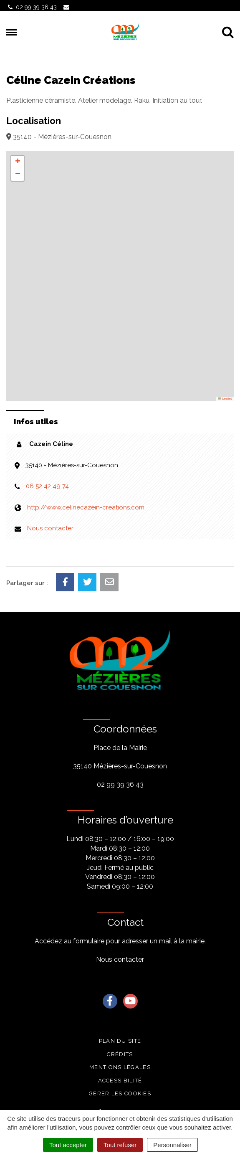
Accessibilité (120, 1080)
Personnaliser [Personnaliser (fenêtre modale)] (172, 1144)
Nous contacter (50, 528)
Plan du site (120, 1041)
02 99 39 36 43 (120, 784)
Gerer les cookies (120, 1093)
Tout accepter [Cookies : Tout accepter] (68, 1144)
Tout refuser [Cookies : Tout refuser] (120, 1144)
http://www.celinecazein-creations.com (85, 507)
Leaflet (225, 398)
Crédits (120, 1054)
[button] (17, 162)
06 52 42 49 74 (47, 486)
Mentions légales (120, 1067)
